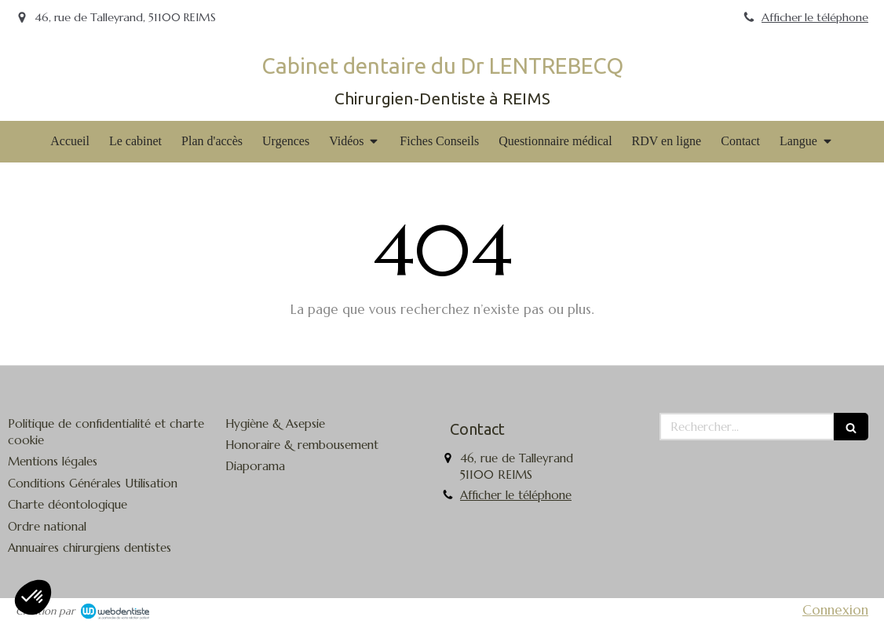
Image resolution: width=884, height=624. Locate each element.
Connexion (835, 610)
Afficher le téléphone (815, 17)
